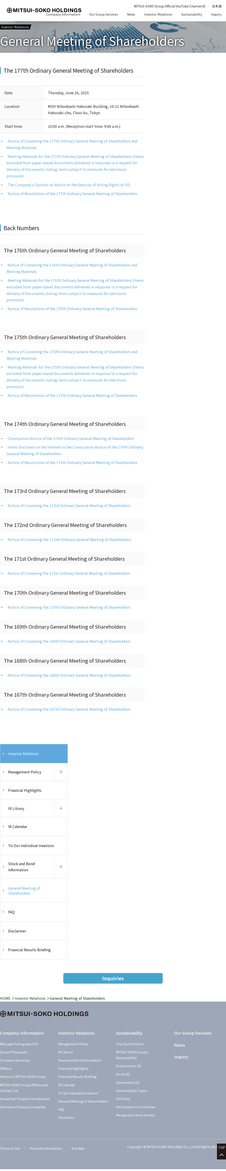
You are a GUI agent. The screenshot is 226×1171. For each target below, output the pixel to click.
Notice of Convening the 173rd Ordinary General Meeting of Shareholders (69, 505)
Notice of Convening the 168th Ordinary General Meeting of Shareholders (69, 675)
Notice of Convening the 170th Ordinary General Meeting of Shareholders (69, 607)
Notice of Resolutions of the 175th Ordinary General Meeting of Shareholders (72, 395)
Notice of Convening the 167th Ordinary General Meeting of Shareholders (69, 709)
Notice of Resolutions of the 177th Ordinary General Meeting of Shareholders (72, 193)
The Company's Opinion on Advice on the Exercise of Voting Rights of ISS (69, 184)
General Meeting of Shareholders (24, 892)
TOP (221, 1148)
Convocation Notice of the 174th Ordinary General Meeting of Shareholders (71, 438)
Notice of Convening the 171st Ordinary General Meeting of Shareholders (69, 573)
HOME (5, 1000)
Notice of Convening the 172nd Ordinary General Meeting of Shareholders (69, 539)
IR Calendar (17, 827)
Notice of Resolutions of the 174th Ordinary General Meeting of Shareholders (72, 462)
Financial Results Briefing (29, 951)
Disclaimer (17, 932)
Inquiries (113, 980)
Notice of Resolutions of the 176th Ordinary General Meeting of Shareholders (72, 308)
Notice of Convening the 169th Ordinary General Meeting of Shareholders (69, 641)
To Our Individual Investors (31, 846)
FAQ (11, 914)
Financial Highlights (24, 790)
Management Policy (24, 772)
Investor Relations (23, 753)
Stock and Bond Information (21, 868)
